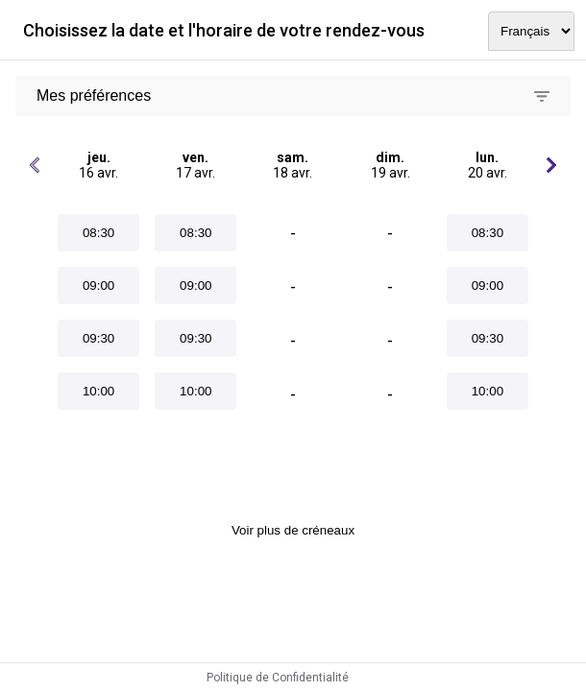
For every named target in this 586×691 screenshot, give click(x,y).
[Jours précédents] (34, 165)
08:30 (98, 233)
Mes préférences (94, 95)
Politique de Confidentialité (278, 677)
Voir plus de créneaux (293, 530)
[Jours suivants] (551, 165)
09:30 (98, 338)
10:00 (98, 391)
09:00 (98, 285)
